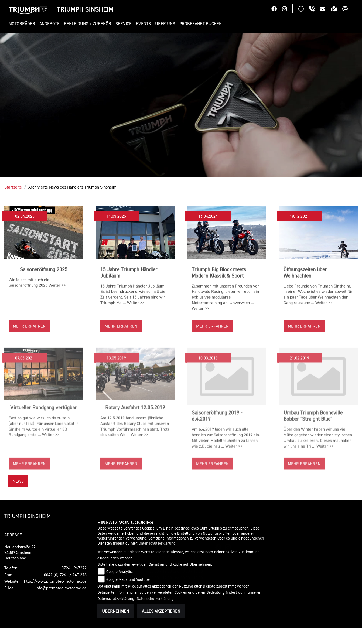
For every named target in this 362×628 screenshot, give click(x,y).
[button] (23, 24)
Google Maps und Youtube (128, 579)
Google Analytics (120, 571)
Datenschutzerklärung (157, 543)
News (18, 481)
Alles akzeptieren (161, 611)
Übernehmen (115, 611)
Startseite (13, 187)
